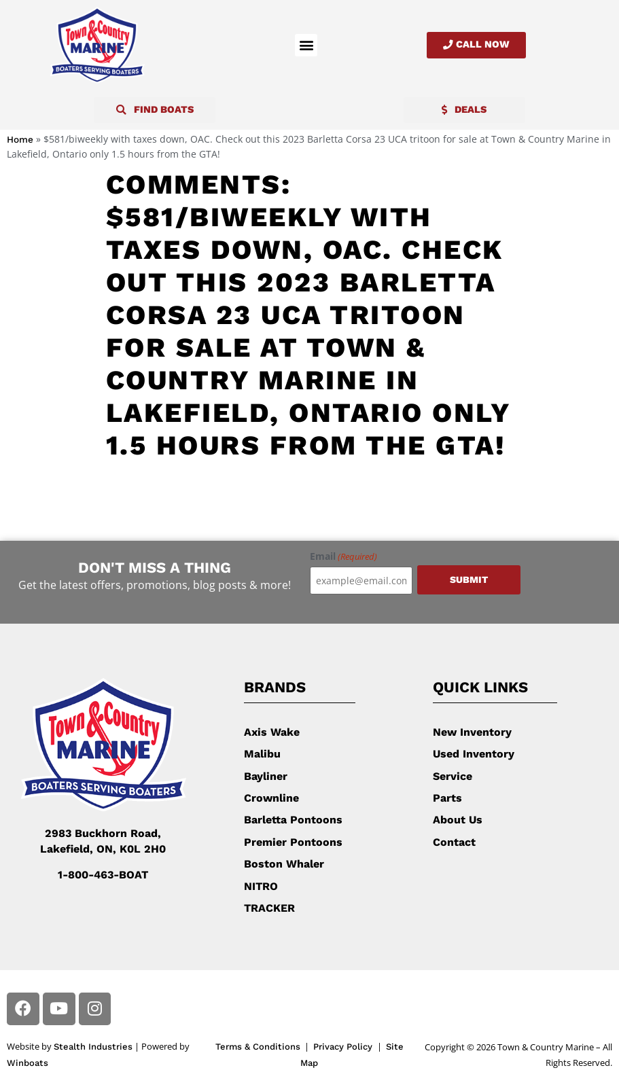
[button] (306, 45)
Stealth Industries (93, 1046)
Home (20, 139)
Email (343, 556)
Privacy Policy (344, 1046)
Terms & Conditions (257, 1046)
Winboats (27, 1062)
